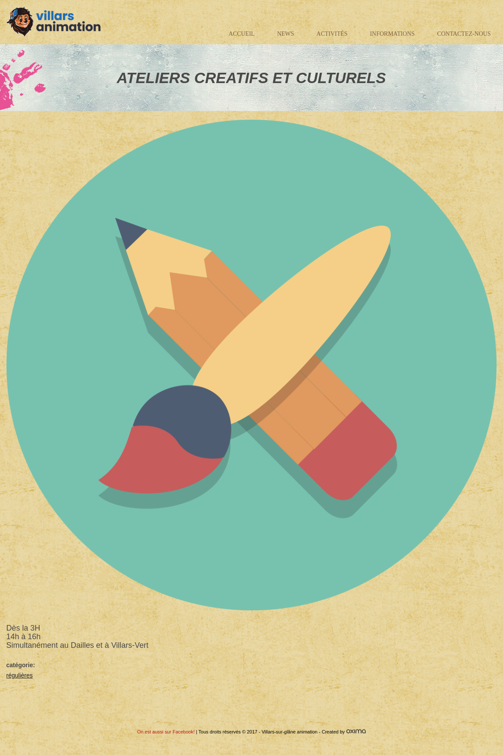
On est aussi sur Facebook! (166, 731)
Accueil (242, 34)
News (285, 34)
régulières (19, 675)
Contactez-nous (464, 34)
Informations (392, 34)
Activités (331, 34)
